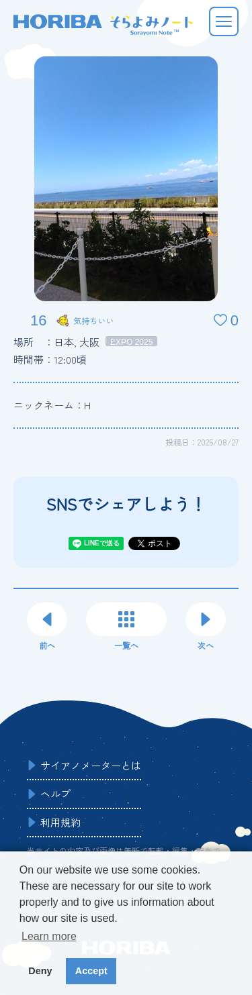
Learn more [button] (49, 936)
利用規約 (60, 822)
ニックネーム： (52, 405)
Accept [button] (91, 970)
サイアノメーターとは (90, 765)
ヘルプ (55, 793)
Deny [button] (40, 970)
